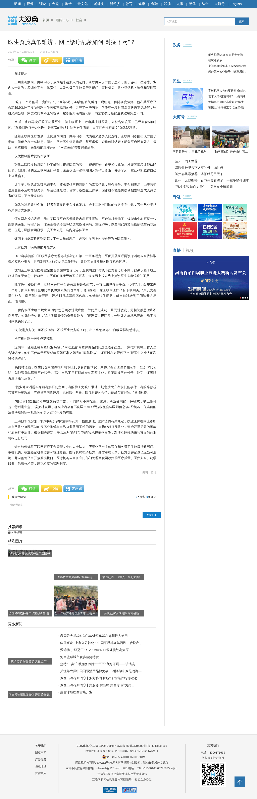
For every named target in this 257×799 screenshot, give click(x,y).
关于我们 (40, 745)
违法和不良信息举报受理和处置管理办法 (122, 773)
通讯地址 (40, 766)
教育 (129, 4)
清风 (192, 4)
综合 (205, 4)
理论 (42, 4)
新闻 (17, 4)
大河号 (219, 4)
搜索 (241, 21)
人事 (179, 4)
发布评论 (151, 515)
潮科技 (99, 4)
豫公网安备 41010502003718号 (124, 757)
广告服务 (40, 759)
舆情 (68, 4)
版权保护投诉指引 (213, 757)
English (236, 4)
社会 (79, 20)
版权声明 (40, 752)
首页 (46, 20)
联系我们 (213, 745)
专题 (55, 4)
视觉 (30, 4)
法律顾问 (40, 773)
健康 (141, 4)
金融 (154, 4)
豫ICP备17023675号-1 (144, 751)
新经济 (115, 4)
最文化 (83, 4)
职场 (167, 4)
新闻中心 (62, 20)
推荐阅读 (15, 527)
